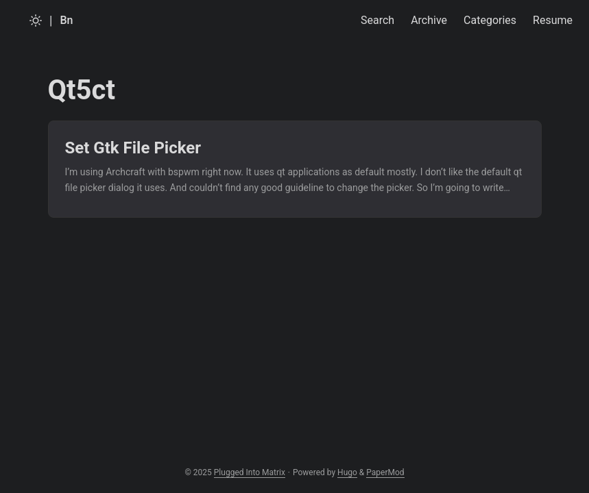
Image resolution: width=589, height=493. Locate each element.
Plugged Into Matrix (249, 472)
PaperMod (385, 472)
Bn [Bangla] (66, 20)
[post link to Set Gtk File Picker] (295, 169)
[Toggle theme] (35, 20)
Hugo (347, 472)
